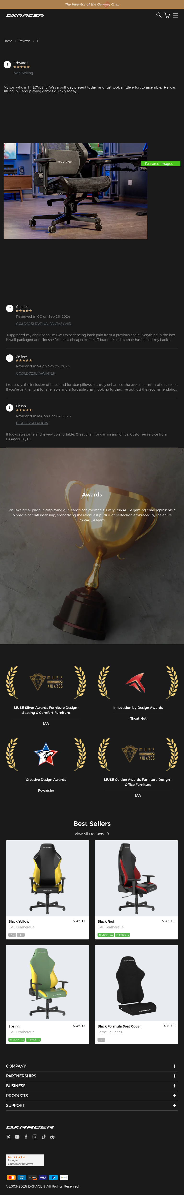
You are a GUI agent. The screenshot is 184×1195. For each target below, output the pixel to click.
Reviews (24, 41)
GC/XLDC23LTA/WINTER (35, 373)
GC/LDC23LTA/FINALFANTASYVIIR (43, 324)
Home (8, 41)
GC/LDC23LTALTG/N (32, 423)
